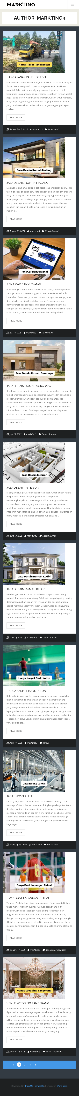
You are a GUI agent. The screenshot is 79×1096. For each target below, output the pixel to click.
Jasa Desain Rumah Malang (27, 182)
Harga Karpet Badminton (26, 691)
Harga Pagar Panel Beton (26, 77)
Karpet (46, 742)
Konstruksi (53, 129)
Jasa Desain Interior (23, 487)
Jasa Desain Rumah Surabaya (29, 386)
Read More (16, 117)
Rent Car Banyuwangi (24, 284)
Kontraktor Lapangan (55, 949)
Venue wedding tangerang (28, 1003)
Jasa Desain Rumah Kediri (26, 589)
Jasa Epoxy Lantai (20, 796)
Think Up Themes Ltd (34, 1086)
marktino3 (37, 129)
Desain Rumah (52, 231)
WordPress (62, 1086)
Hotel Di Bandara (53, 1051)
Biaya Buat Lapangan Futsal (28, 898)
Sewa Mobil (47, 332)
